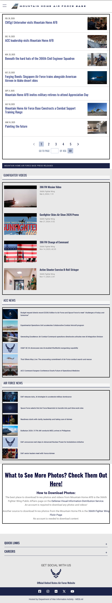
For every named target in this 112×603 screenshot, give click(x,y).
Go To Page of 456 (52, 151)
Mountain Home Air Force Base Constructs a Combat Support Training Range (40, 110)
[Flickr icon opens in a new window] (56, 591)
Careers (9, 551)
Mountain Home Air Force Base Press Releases (28, 166)
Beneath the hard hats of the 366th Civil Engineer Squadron (40, 58)
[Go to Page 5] (70, 144)
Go (70, 150)
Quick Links (12, 543)
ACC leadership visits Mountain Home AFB (29, 40)
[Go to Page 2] (48, 144)
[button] (4, 6)
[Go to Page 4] (63, 144)
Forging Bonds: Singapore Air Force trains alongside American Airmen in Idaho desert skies (40, 78)
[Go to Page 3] (56, 144)
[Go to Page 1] (41, 144)
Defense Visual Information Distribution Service (77, 501)
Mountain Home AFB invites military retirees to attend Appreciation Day (46, 94)
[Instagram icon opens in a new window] (48, 591)
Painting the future (16, 126)
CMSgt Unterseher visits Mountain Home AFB (31, 22)
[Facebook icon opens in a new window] (39, 591)
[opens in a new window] (64, 591)
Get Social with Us (56, 565)
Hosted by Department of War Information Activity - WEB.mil (56, 599)
